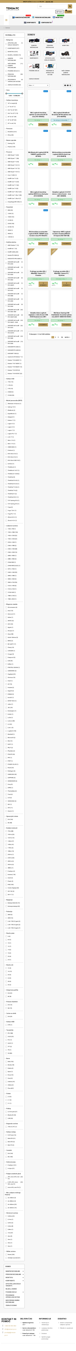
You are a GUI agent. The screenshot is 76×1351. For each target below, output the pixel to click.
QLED (10, 1043)
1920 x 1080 (13, 532)
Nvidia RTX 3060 (13, 255)
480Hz (11, 868)
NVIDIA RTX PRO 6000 (15, 259)
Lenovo (11, 721)
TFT (10, 1047)
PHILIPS (11, 754)
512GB (11, 395)
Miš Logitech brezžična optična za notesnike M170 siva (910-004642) (38, 114)
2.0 (10, 1097)
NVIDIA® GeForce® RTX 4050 (15, 274)
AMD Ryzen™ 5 (13, 155)
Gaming (11, 143)
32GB (11, 224)
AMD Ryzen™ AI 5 (14, 165)
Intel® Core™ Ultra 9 (14, 199)
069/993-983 (49, 1)
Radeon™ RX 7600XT (15, 364)
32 (9, 985)
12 (9, 946)
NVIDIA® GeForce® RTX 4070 (15, 289)
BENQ (10, 641)
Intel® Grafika (13, 252)
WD (10, 804)
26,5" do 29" (13, 113)
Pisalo (10, 881)
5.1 (10, 1103)
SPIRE (10, 788)
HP (10, 684)
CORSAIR (11, 651)
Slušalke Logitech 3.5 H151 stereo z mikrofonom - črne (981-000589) (61, 194)
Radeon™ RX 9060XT (15, 367)
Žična (11, 135)
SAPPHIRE (12, 778)
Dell (10, 661)
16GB (11, 217)
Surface (11, 464)
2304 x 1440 (12, 542)
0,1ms (10, 1219)
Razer (11, 768)
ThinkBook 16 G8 (14, 474)
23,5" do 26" (13, 110)
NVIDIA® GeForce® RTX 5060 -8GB (15, 311)
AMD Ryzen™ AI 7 (14, 168)
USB (10, 1118)
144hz (11, 841)
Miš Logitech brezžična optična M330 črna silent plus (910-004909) (38, 194)
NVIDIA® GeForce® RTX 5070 (15, 327)
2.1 (10, 1100)
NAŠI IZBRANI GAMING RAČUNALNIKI (15, 66)
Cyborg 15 (12, 407)
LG (10, 724)
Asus (11, 634)
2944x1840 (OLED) (14, 566)
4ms (10, 1236)
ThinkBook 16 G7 (14, 470)
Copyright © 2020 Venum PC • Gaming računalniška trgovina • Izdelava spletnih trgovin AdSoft (38, 1347)
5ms (10, 1239)
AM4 (10, 915)
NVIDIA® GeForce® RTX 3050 (15, 268)
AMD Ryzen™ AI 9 (14, 172)
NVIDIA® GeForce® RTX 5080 (15, 337)
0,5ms (10, 1226)
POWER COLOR (13, 764)
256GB (11, 392)
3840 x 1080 (12, 576)
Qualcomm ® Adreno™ (15, 357)
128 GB (11, 237)
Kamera (12, 875)
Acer (10, 611)
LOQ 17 (11, 437)
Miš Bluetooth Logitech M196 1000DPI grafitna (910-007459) (38, 154)
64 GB (11, 227)
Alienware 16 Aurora (14, 404)
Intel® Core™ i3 (13, 178)
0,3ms (10, 1223)
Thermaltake (12, 791)
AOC (10, 624)
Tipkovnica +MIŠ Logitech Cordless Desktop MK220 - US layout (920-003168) (61, 233)
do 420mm (12, 1208)
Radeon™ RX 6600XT (15, 360)
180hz (11, 851)
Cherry (11, 647)
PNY (10, 758)
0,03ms (11, 1216)
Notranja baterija (14, 906)
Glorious (12, 677)
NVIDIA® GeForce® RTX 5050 (15, 305)
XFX (10, 808)
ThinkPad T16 (13, 490)
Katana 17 (12, 420)
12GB (11, 214)
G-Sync (11, 1168)
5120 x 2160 (12, 589)
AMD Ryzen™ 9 (13, 162)
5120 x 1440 (12, 586)
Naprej (68, 337)
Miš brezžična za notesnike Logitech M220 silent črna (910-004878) (61, 154)
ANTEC (11, 621)
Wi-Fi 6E (11, 891)
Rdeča (11, 1068)
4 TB (10, 389)
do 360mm (12, 1204)
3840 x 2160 (12, 582)
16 (9, 953)
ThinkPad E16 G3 (13, 480)
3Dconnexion (13, 607)
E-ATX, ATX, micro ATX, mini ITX (15, 1183)
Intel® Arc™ (12, 249)
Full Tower (12, 1135)
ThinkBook (12, 467)
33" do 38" (12, 120)
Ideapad (11, 417)
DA (10, 819)
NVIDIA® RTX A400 (14, 350)
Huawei (11, 688)
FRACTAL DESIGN (14, 667)
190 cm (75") (12, 1127)
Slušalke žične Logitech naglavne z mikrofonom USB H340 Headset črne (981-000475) (38, 315)
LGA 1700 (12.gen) (14, 921)
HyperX (11, 691)
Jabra (10, 704)
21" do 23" (12, 107)
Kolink (11, 714)
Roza (11, 1075)
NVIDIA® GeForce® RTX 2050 (15, 263)
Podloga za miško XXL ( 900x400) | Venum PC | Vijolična (61, 273)
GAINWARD (12, 671)
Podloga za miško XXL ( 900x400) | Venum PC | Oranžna (38, 273)
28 (9, 981)
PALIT (10, 748)
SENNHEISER (12, 781)
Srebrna (11, 1082)
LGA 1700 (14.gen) (14, 928)
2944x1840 (12, 562)
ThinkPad (11, 477)
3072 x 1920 (12, 569)
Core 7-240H (12, 175)
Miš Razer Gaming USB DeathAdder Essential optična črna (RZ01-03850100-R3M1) (61, 315)
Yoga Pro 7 (12, 514)
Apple (10, 627)
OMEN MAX (12, 447)
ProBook (11, 450)
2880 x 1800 (12, 559)
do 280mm (12, 1201)
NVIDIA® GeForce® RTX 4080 (15, 295)
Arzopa (11, 631)
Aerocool (11, 614)
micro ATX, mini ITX (14, 1187)
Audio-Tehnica (13, 637)
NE (10, 823)
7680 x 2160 (12, 596)
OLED (10, 878)
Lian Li (11, 728)
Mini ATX (11, 1142)
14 (9, 950)
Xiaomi (11, 811)
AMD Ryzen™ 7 (13, 158)
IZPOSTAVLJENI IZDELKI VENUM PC (15, 44)
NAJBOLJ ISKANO (14, 55)
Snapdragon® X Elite (15, 202)
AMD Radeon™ (13, 245)
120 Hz (11, 838)
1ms (10, 1233)
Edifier (11, 664)
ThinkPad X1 (12, 494)
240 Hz (11, 858)
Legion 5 (11, 424)
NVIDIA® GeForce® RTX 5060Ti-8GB (15, 316)
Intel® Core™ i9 (13, 188)
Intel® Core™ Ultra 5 (15, 192)
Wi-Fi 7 (11, 895)
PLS (10, 1040)
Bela (11, 1062)
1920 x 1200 (12, 536)
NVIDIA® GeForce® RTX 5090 (15, 343)
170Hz (11, 848)
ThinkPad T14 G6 (13, 487)
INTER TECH (12, 701)
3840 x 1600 (12, 579)
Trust (10, 794)
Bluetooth (12, 1115)
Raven (11, 1255)
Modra (11, 1065)
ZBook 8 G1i (12, 517)
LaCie (10, 718)
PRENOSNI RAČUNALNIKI (15, 75)
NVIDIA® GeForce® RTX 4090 (15, 300)
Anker (10, 617)
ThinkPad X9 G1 (13, 497)
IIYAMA (11, 694)
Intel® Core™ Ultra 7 (15, 195)
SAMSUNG (12, 774)
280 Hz (11, 861)
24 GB (10, 220)
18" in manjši (12, 103)
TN (10, 1050)
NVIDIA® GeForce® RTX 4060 (15, 279)
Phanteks (11, 751)
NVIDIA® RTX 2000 (14, 347)
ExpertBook (12, 414)
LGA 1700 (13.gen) (14, 925)
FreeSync (11, 871)
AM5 (10, 918)
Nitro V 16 (12, 440)
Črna (11, 1088)
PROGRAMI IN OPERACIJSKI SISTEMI (15, 81)
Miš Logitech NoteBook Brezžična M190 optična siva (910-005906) (61, 114)
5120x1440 (12, 592)
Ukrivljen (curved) (14, 1258)
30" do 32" (12, 117)
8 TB (10, 1025)
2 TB (10, 385)
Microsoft (12, 738)
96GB (10, 230)
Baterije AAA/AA (14, 903)
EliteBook (11, 410)
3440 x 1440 (12, 572)
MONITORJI (13, 52)
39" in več (12, 123)
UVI (10, 798)
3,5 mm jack (13, 1112)
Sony (10, 784)
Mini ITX (11, 1145)
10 (9, 943)
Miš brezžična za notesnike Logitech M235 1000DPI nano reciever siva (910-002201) (38, 233)
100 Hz (11, 834)
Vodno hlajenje (13, 888)
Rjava (10, 1072)
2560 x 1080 (12, 546)
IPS (10, 1033)
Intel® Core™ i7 (13, 185)
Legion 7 (11, 430)
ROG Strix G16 (13, 454)
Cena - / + (31, 85)
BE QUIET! (12, 644)
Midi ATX (12, 1138)
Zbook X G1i (12, 521)
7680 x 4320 (12, 599)
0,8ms (10, 1229)
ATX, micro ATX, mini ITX (15, 1178)
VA (10, 1053)
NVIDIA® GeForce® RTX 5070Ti (15, 332)
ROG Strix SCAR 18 (14, 460)
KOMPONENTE (14, 48)
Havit (10, 681)
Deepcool (12, 657)
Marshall (11, 734)
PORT (10, 761)
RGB (11, 885)
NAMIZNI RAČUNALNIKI (15, 59)
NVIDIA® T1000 (13, 354)
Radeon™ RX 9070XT (15, 374)
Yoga (10, 507)
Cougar (11, 654)
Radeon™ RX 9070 (14, 370)
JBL (10, 708)
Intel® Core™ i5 (13, 182)
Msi (10, 741)
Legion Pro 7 (12, 434)
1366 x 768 (12, 529)
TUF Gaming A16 (14, 500)
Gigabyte (12, 674)
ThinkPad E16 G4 (13, 484)
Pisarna (12, 147)
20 (9, 956)
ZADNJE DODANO (14, 85)
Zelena (11, 1085)
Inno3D (11, 698)
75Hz (11, 831)
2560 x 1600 (12, 552)
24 (9, 960)
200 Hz (11, 855)
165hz (11, 844)
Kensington (12, 711)
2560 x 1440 (12, 549)
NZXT (10, 744)
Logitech (12, 731)
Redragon (12, 771)
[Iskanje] (54, 6)
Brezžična (12, 132)
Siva (10, 1078)
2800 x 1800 (12, 556)
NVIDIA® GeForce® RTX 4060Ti (15, 284)
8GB (10, 210)
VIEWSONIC (12, 801)
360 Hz (11, 865)
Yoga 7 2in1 (12, 510)
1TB (11, 382)
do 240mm (12, 1198)
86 (62, 337)
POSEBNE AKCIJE (14, 71)
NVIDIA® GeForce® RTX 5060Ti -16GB (15, 321)
